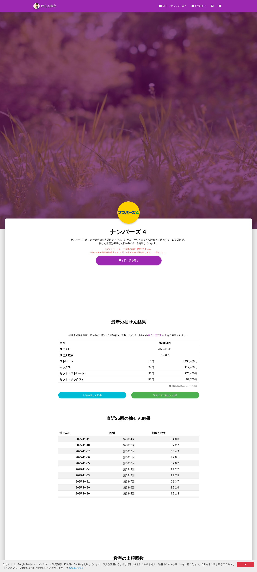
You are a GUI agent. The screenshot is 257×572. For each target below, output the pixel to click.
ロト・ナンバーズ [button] (171, 5)
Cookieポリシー (77, 568)
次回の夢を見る (129, 260)
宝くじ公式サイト (157, 335)
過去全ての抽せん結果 (165, 395)
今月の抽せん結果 (92, 395)
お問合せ (199, 5)
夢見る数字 (44, 6)
